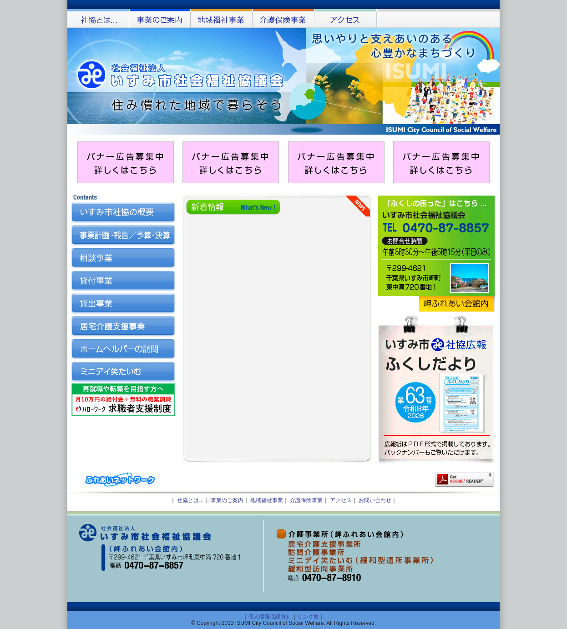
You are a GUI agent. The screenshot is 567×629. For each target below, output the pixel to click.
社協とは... (190, 500)
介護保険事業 (306, 500)
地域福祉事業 (266, 500)
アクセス (341, 500)
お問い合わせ (375, 500)
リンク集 (308, 617)
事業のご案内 (227, 500)
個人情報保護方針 (270, 617)
